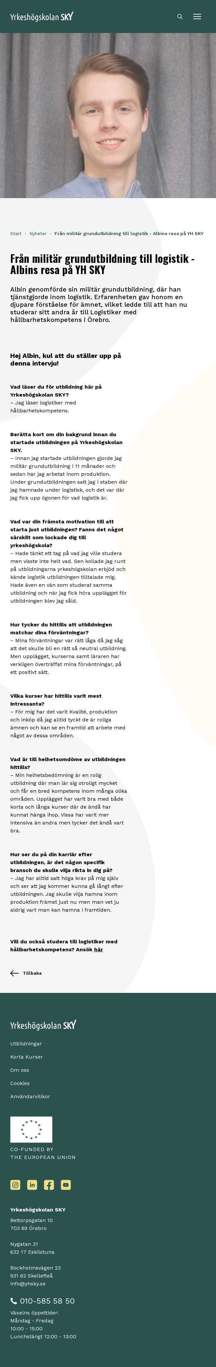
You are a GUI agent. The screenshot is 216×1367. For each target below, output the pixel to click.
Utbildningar (26, 1043)
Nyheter (38, 233)
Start (15, 233)
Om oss (19, 1070)
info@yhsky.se (28, 1283)
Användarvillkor (30, 1096)
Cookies (20, 1083)
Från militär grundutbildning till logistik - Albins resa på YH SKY (128, 233)
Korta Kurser (26, 1057)
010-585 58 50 (47, 1301)
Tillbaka (26, 973)
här (98, 949)
